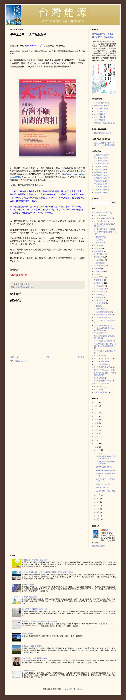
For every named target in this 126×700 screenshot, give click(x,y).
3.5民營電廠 (98, 280)
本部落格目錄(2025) (101, 155)
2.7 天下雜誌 (20, 287)
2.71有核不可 (99, 257)
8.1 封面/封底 (99, 378)
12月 (99, 450)
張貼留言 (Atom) (21, 361)
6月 (98, 509)
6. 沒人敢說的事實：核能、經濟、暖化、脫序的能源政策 (105, 345)
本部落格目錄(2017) (101, 178)
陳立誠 (105, 530)
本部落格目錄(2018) (101, 175)
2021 (97, 416)
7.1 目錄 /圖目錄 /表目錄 (103, 367)
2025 (97, 402)
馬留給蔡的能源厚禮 (29, 597)
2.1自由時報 (98, 240)
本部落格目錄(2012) (101, 192)
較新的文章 (14, 357)
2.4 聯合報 (98, 248)
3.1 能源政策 (99, 266)
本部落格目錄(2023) (101, 161)
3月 (98, 519)
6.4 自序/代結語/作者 (102, 361)
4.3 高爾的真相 (99, 303)
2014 (97, 440)
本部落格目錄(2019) (101, 172)
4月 (98, 516)
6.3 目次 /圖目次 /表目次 (103, 359)
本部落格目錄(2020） (102, 169)
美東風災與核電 (102, 488)
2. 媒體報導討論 (100, 237)
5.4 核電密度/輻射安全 (102, 325)
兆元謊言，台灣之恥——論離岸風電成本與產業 (39, 621)
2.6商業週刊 (98, 251)
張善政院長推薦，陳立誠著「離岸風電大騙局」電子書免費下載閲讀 (47, 572)
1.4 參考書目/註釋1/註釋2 (103, 229)
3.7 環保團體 (99, 286)
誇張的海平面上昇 (103, 484)
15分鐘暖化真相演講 (102, 103)
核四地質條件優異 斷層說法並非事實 (105, 463)
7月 (98, 505)
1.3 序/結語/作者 (100, 221)
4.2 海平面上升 (30, 287)
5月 (98, 512)
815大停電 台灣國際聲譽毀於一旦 (34, 609)
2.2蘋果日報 (98, 243)
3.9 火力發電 (99, 292)
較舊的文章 (80, 357)
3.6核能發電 (98, 283)
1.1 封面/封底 (99, 215)
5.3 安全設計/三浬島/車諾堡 (104, 320)
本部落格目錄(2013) (101, 190)
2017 (97, 430)
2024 (97, 406)
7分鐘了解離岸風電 (101, 108)
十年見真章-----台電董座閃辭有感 (34, 658)
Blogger (79, 689)
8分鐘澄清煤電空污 (101, 106)
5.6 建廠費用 (99, 333)
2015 (97, 437)
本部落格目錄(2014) (101, 187)
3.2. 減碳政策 (99, 271)
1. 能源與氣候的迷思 (102, 213)
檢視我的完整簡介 (99, 546)
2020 (97, 420)
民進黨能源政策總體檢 (102, 133)
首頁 (47, 357)
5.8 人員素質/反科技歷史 (103, 341)
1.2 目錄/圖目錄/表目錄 (102, 218)
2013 (97, 444)
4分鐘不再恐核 (99, 111)
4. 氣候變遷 (98, 294)
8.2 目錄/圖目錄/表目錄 (102, 381)
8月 (98, 502)
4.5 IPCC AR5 (99, 309)
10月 (99, 495)
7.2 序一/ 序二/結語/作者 (103, 370)
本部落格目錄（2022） (102, 164)
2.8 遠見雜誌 (99, 260)
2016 (97, 433)
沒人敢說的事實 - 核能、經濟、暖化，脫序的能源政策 (104, 144)
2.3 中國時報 (99, 245)
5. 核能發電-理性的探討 (103, 312)
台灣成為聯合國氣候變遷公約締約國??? (105, 457)
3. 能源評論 (98, 263)
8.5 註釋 (97, 389)
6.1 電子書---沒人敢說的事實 (104, 351)
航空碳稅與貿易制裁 (104, 467)
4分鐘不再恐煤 (99, 114)
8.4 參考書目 (99, 386)
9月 (98, 499)
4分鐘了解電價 (99, 120)
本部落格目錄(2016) (101, 181)
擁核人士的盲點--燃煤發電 (32, 646)
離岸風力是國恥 (28, 585)
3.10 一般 (97, 269)
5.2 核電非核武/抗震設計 (103, 317)
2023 (97, 409)
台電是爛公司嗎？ (28, 670)
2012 (97, 447)
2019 (97, 423)
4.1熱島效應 (98, 297)
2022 (97, 413)
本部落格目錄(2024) (101, 158)
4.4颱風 (97, 306)
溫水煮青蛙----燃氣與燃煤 (106, 491)
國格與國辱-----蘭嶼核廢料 (106, 470)
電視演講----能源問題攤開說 (104, 123)
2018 (97, 426)
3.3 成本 (97, 274)
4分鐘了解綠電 (99, 117)
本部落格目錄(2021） (102, 167)
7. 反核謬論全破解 (101, 364)
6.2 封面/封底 (99, 356)
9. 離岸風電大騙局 (101, 392)
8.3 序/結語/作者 (100, 384)
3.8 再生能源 (99, 289)
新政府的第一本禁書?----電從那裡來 (35, 560)
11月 (98, 453)
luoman (65, 689)
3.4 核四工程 (99, 277)
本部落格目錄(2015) (101, 184)
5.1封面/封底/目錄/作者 (102, 315)
